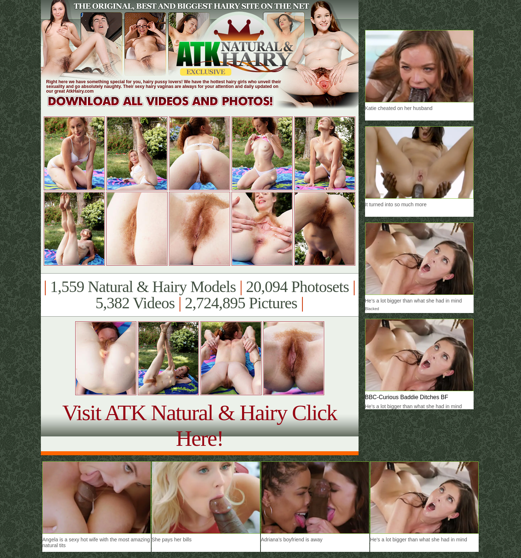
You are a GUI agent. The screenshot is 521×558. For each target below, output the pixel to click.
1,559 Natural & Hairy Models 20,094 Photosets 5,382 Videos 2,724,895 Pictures (199, 295)
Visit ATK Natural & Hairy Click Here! (199, 425)
